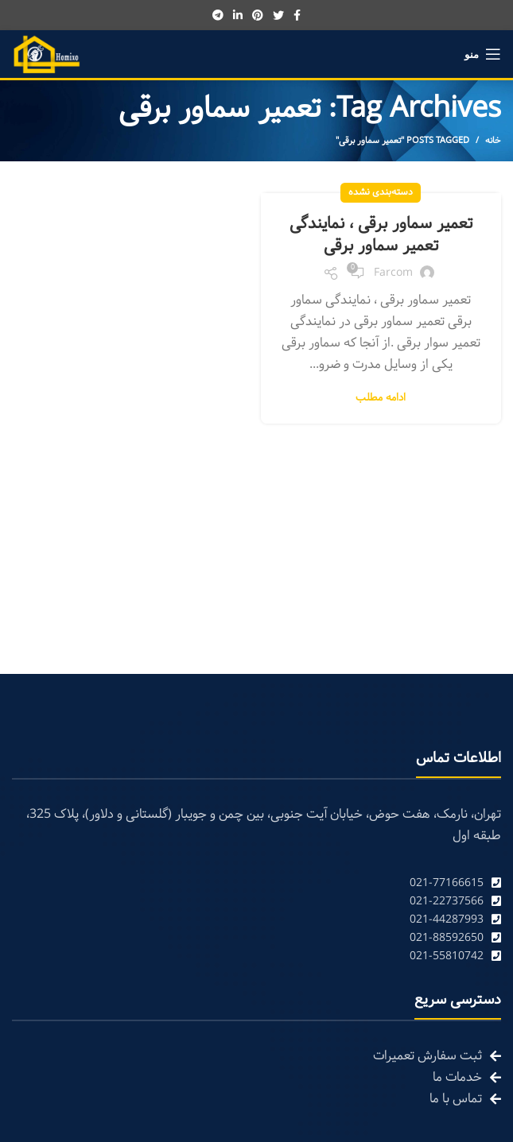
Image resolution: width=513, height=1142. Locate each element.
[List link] (256, 883)
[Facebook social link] (297, 15)
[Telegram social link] (218, 15)
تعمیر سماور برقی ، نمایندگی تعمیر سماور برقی (381, 235)
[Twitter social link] (278, 15)
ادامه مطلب (381, 398)
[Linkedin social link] (237, 15)
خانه (493, 140)
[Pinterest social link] (257, 15)
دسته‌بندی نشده (380, 192)
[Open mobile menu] (483, 54)
